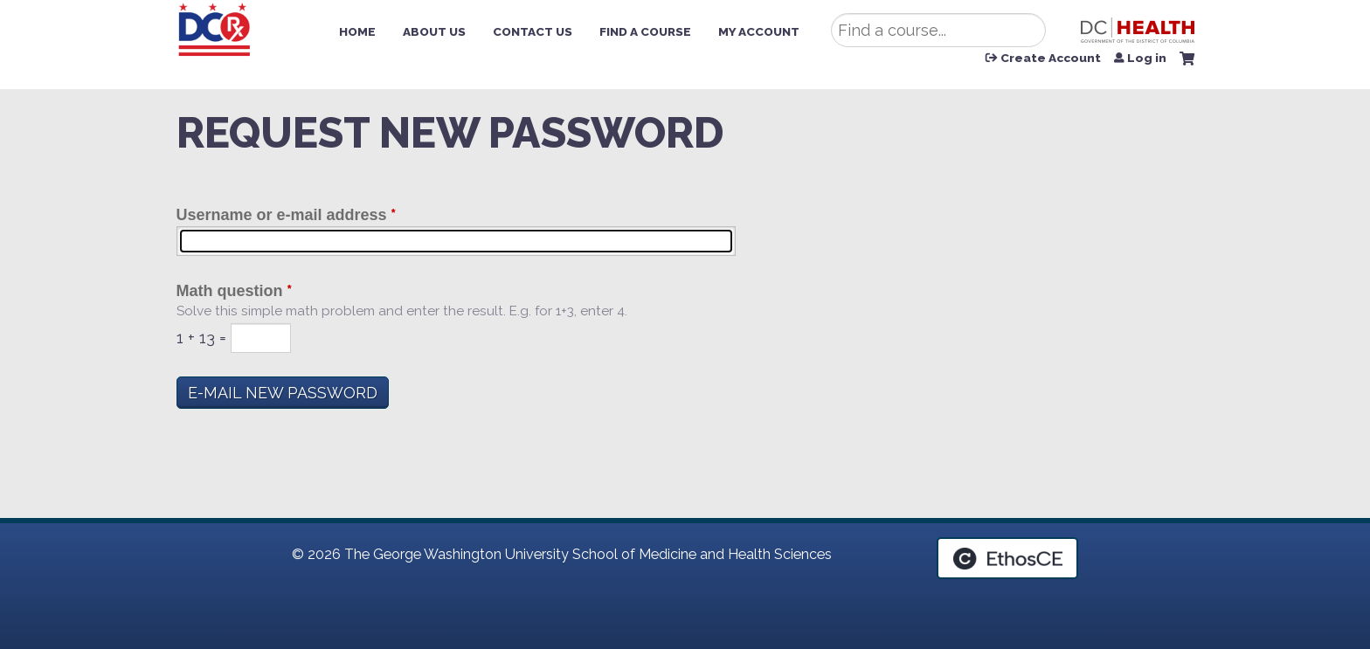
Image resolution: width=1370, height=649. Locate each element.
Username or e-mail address (281, 215)
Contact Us (532, 31)
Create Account (1050, 58)
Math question (229, 291)
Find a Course (645, 31)
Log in (1146, 58)
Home (357, 31)
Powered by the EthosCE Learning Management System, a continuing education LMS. (1007, 558)
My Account (758, 31)
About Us (434, 31)
